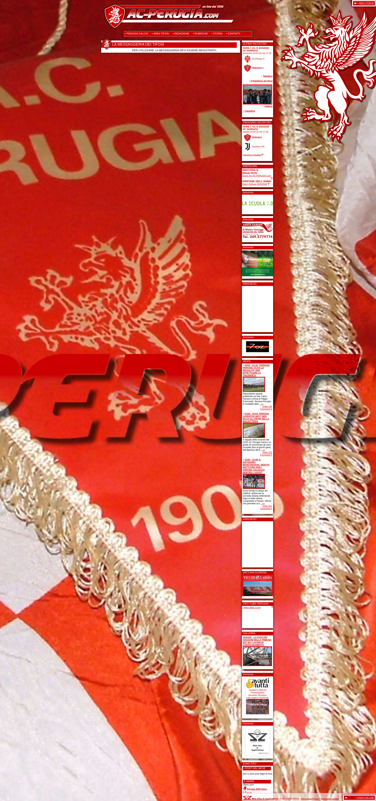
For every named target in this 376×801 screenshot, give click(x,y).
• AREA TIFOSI (160, 33)
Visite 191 (267, 506)
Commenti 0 (266, 409)
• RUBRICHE (200, 33)
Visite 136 (267, 406)
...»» (261, 404)
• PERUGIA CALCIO (136, 33)
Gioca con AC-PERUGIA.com (256, 176)
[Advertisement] (253, 308)
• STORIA (217, 33)
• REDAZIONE (181, 33)
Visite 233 (267, 452)
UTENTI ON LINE (365, 797)
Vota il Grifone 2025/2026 (254, 184)
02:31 (249, 792)
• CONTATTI (233, 33)
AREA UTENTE (366, 3)
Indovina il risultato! (252, 155)
